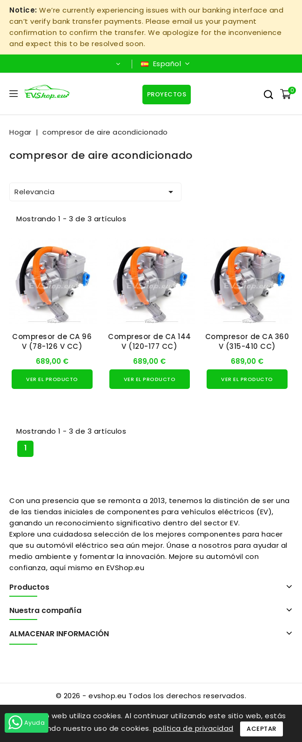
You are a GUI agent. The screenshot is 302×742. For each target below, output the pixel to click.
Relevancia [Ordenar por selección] (95, 191)
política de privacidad (193, 728)
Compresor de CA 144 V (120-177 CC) (149, 341)
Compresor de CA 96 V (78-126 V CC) (52, 341)
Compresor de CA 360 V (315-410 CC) (247, 341)
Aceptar (261, 728)
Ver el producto (52, 379)
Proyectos (167, 94)
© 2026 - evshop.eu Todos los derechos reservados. (151, 696)
